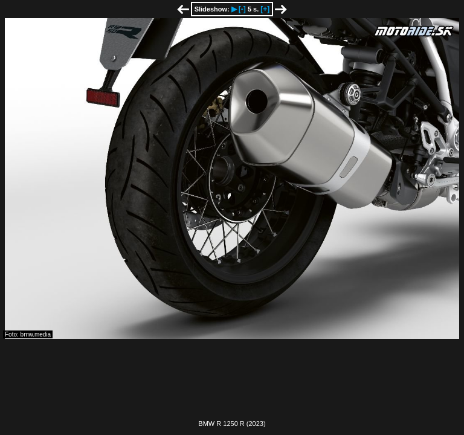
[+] (264, 9)
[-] (242, 9)
